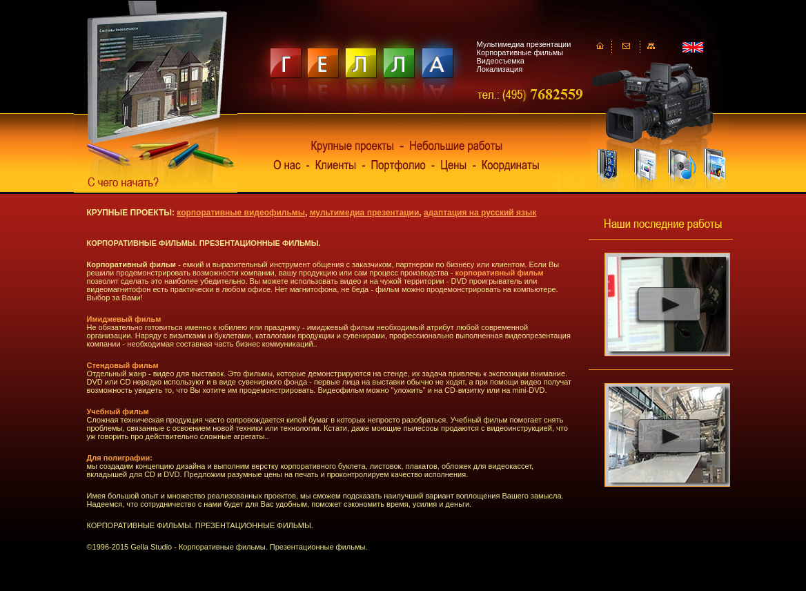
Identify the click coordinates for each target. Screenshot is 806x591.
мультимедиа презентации (365, 212)
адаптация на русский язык (480, 212)
